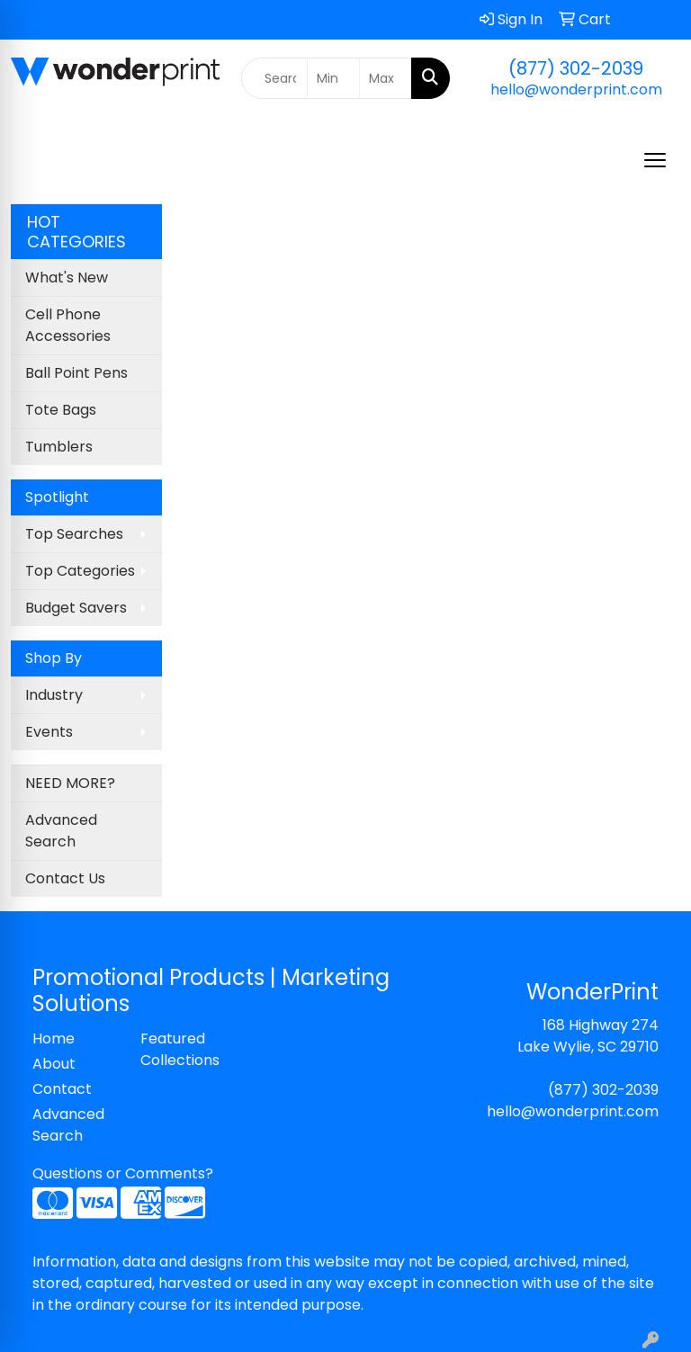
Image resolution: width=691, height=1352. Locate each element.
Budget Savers (76, 607)
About (54, 1063)
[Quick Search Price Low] (333, 78)
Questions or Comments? (122, 1173)
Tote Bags (60, 409)
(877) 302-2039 (575, 68)
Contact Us (65, 878)
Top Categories (80, 570)
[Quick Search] (274, 78)
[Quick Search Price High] (385, 78)
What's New (66, 277)
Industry (54, 695)
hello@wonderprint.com (576, 89)
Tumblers (59, 446)
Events (49, 731)
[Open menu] (655, 160)
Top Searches (74, 534)
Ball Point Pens (76, 373)
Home (53, 1038)
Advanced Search (61, 831)
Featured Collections (180, 1049)
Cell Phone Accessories (68, 325)
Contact (62, 1089)
